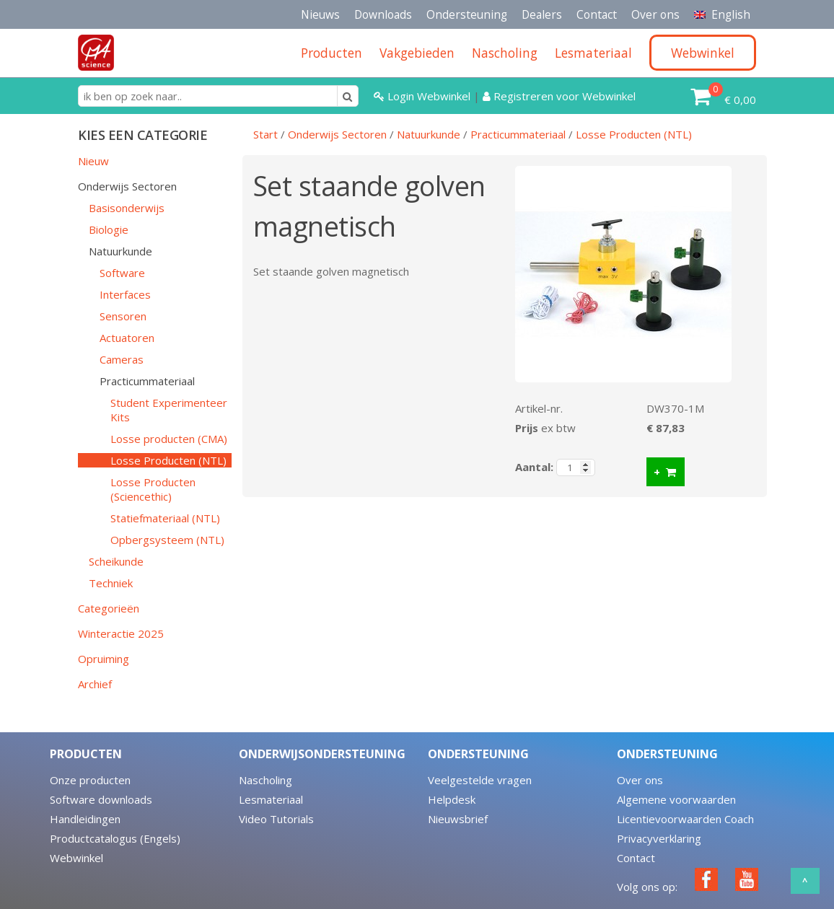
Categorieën (108, 608)
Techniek (111, 583)
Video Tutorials (276, 819)
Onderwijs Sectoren (127, 186)
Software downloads (101, 799)
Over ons (655, 14)
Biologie (108, 229)
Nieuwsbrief (458, 819)
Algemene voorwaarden (676, 799)
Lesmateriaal (271, 799)
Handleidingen (85, 819)
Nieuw (93, 161)
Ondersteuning (466, 14)
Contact (596, 14)
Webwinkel (76, 858)
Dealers (542, 14)
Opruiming (103, 658)
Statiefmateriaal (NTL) (165, 518)
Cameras (122, 359)
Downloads (383, 14)
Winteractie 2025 (121, 633)
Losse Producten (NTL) (168, 460)
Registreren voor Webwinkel (559, 96)
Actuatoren (127, 337)
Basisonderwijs (126, 208)
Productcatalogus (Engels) (115, 838)
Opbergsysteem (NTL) (167, 539)
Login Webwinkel (423, 96)
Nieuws (320, 14)
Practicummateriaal (147, 381)
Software (122, 272)
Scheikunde (116, 561)
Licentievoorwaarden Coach (685, 819)
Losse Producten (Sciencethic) (153, 489)
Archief (95, 684)
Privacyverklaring (659, 838)
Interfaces (125, 294)
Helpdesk (451, 799)
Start (265, 134)
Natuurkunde (120, 251)
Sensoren (123, 316)
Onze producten (90, 780)
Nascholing (265, 780)
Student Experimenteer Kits (168, 409)
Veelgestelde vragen (480, 780)
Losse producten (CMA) (168, 438)
